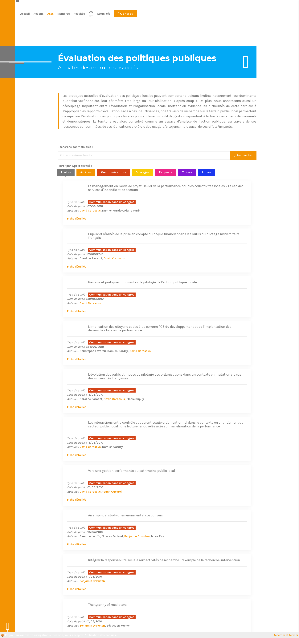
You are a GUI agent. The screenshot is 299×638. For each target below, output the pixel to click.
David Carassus (84, 217)
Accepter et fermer (285, 635)
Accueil (139, 16)
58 (163, 464)
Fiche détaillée (71, 225)
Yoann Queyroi (106, 381)
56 (152, 464)
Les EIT (208, 16)
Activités (193, 16)
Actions (153, 16)
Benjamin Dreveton (232, 379)
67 (172, 464)
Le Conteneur (247, 630)
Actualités (223, 16)
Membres (178, 16)
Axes (165, 16)
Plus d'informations (233, 574)
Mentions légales (99, 630)
